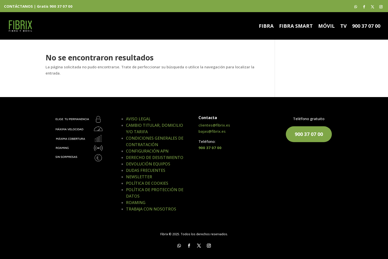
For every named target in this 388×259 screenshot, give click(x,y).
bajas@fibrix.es (212, 131)
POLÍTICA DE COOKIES (147, 183)
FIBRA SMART (296, 26)
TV (343, 26)
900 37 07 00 (366, 26)
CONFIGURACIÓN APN (147, 151)
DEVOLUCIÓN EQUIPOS (148, 164)
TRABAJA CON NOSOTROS (151, 209)
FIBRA (266, 26)
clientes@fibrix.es (214, 125)
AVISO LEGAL (138, 119)
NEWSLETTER (139, 177)
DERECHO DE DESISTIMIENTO (154, 157)
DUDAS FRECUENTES (145, 170)
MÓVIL (326, 26)
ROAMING (136, 202)
